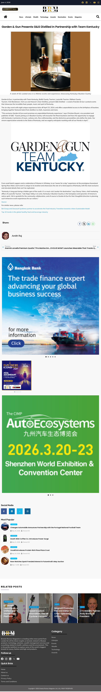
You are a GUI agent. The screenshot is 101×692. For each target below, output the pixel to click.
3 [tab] (50, 357)
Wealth (35, 18)
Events (70, 18)
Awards (53, 18)
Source (4, 203)
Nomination (62, 18)
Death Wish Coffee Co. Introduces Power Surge (29, 539)
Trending (13, 525)
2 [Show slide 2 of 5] (16, 392)
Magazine (78, 18)
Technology (44, 18)
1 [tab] (46, 357)
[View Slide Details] (50, 306)
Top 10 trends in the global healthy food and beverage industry (24, 213)
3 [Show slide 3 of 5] (17, 392)
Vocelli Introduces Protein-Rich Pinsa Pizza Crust (30, 551)
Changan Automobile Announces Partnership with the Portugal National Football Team (45, 528)
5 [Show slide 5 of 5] (20, 392)
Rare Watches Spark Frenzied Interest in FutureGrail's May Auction (37, 562)
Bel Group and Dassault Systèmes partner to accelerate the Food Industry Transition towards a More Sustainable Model (45, 209)
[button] (98, 17)
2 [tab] (48, 357)
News (21, 18)
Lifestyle (28, 18)
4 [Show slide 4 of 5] (19, 392)
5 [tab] (55, 357)
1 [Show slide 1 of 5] (14, 392)
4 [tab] (52, 357)
